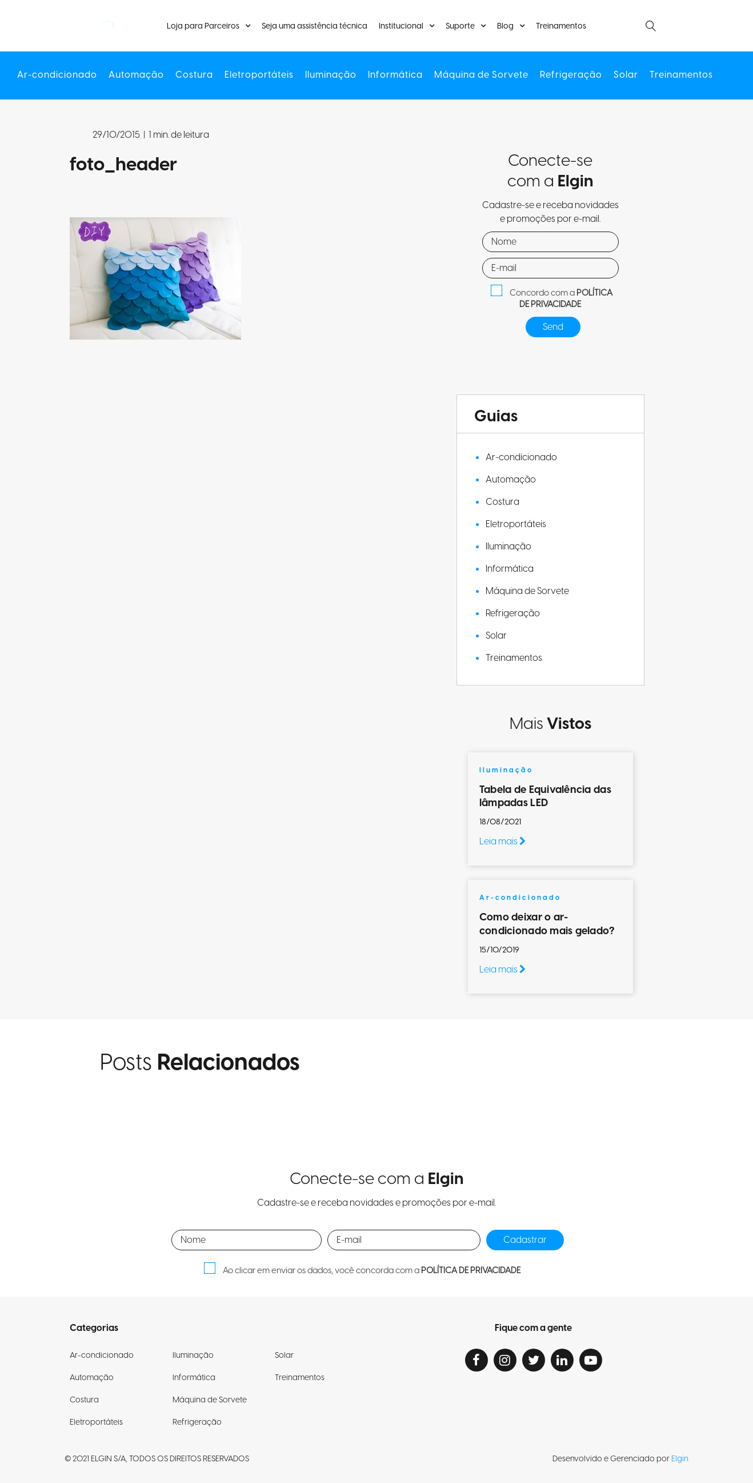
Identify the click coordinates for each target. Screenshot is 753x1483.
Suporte (460, 26)
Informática (395, 75)
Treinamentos (561, 26)
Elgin (679, 1459)
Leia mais (502, 841)
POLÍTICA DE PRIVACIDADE (565, 299)
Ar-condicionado (57, 75)
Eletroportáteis (259, 75)
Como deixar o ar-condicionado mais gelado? (548, 924)
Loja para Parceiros (203, 26)
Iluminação (331, 75)
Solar (626, 75)
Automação (136, 75)
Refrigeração (571, 75)
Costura (194, 75)
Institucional (401, 26)
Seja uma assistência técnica (314, 26)
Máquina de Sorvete (481, 75)
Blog (505, 26)
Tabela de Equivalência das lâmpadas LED (545, 796)
